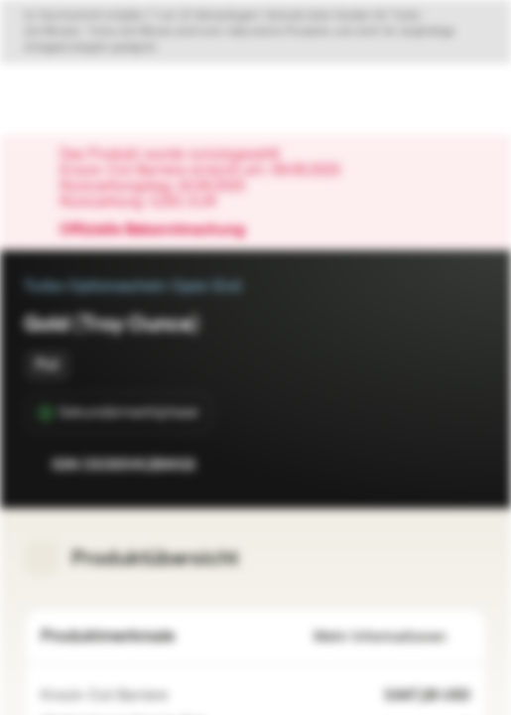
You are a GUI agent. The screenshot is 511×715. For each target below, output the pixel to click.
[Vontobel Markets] (78, 99)
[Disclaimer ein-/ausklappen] (255, 32)
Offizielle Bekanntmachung (162, 230)
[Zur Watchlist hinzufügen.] (427, 465)
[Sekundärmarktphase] (118, 413)
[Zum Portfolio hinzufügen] (467, 465)
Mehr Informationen (392, 637)
